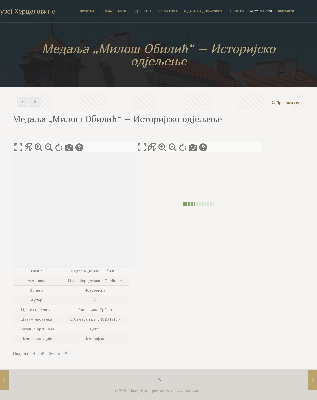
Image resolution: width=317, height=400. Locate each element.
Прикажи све (285, 102)
